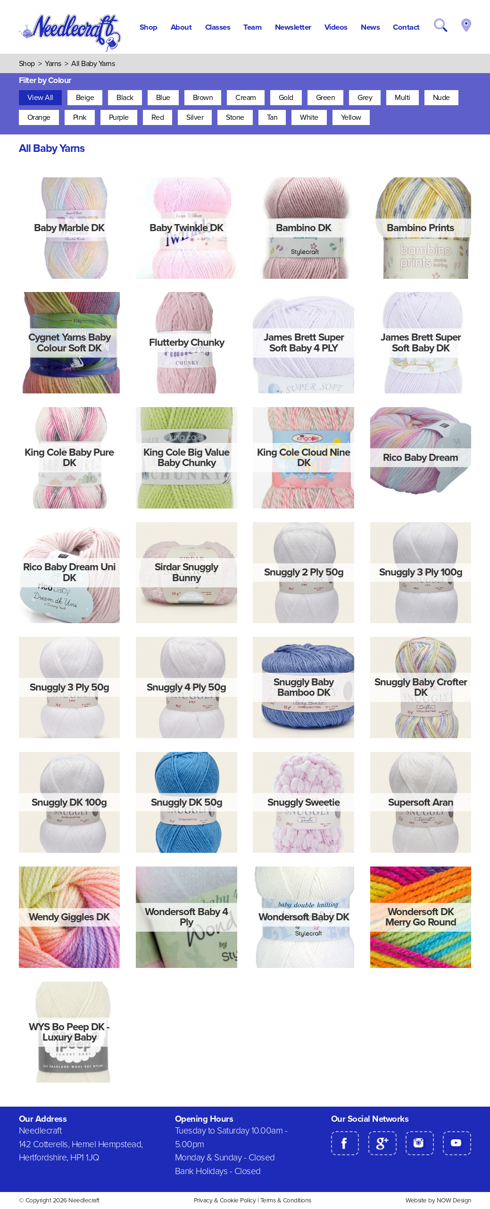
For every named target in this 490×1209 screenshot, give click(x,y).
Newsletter (293, 27)
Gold (286, 97)
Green (325, 97)
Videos (336, 27)
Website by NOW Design (439, 1200)
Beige (85, 97)
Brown (203, 97)
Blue (163, 97)
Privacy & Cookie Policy (225, 1200)
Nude (441, 97)
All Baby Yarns (93, 63)
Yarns (53, 63)
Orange (38, 117)
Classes (218, 27)
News (370, 27)
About (181, 27)
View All (40, 97)
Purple (119, 117)
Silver (194, 117)
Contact (406, 27)
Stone (235, 117)
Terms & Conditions (285, 1200)
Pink (79, 117)
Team (252, 27)
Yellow (351, 117)
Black (124, 97)
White (309, 117)
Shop (149, 27)
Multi (402, 97)
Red (157, 117)
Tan (272, 117)
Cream (245, 97)
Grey (364, 97)
